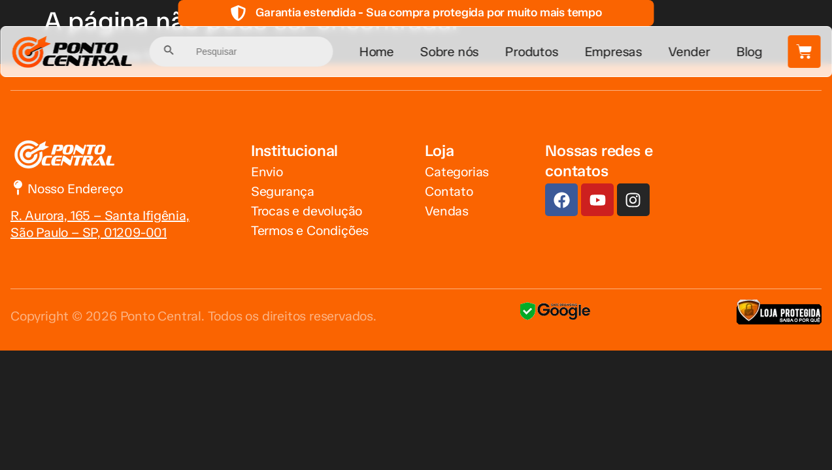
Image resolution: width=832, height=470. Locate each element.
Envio (267, 172)
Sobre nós (449, 51)
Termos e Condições (310, 230)
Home (376, 51)
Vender (689, 51)
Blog (749, 51)
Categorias (457, 172)
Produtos (531, 51)
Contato (449, 191)
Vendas (447, 211)
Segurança (282, 191)
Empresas (613, 51)
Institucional (294, 150)
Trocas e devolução (306, 211)
